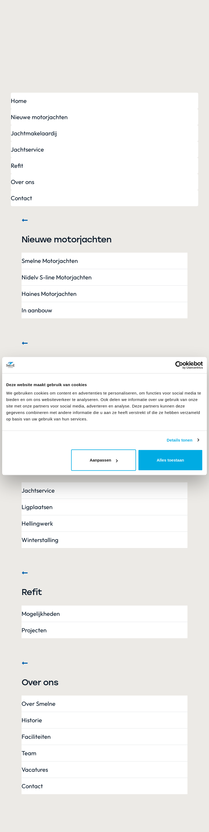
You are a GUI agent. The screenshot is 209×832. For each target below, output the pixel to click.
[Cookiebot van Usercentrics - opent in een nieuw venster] (179, 365)
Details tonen (179, 440)
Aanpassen (104, 460)
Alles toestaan (170, 460)
